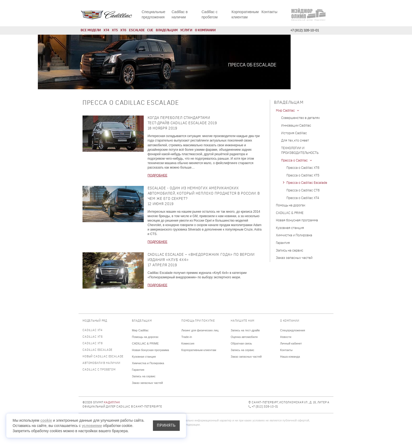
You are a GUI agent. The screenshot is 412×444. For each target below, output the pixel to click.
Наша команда (290, 356)
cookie (46, 420)
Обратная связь (241, 343)
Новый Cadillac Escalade (103, 356)
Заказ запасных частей (294, 258)
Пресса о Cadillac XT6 (302, 168)
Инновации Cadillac (296, 125)
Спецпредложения (292, 330)
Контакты (269, 12)
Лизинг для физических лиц (200, 330)
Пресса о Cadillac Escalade (306, 183)
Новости (285, 336)
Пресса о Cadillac (297, 160)
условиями (92, 426)
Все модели (91, 30)
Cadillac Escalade (97, 350)
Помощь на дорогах (290, 205)
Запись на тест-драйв (245, 330)
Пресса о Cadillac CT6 (303, 190)
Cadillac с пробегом (99, 369)
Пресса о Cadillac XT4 (302, 198)
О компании (205, 30)
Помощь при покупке (198, 321)
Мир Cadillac (288, 110)
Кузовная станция (290, 228)
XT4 (106, 30)
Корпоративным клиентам (198, 350)
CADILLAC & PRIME (289, 213)
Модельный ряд (95, 321)
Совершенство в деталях (300, 118)
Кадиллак (112, 402)
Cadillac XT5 (93, 337)
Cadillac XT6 (93, 343)
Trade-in (186, 336)
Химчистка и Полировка (294, 235)
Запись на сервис (289, 250)
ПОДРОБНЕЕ (157, 175)
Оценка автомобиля (244, 336)
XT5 (115, 30)
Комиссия (187, 343)
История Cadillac (294, 133)
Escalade (137, 30)
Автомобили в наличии (101, 363)
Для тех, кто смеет (295, 140)
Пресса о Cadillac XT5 (302, 175)
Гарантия (283, 243)
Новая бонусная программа (297, 220)
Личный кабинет (291, 343)
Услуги (186, 30)
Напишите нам (242, 321)
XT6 (123, 30)
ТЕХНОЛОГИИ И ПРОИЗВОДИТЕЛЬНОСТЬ (300, 151)
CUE (150, 30)
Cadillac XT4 (92, 330)
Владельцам (167, 30)
